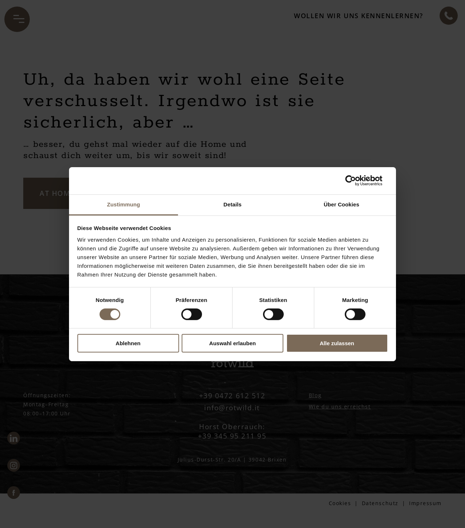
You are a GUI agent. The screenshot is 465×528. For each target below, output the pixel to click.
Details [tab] (232, 204)
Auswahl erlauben (232, 343)
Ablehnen (128, 343)
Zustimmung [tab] (123, 204)
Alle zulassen (337, 343)
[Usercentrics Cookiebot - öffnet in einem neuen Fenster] (356, 180)
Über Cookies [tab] (341, 204)
